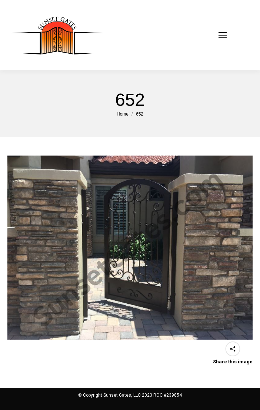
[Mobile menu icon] (232, 35)
